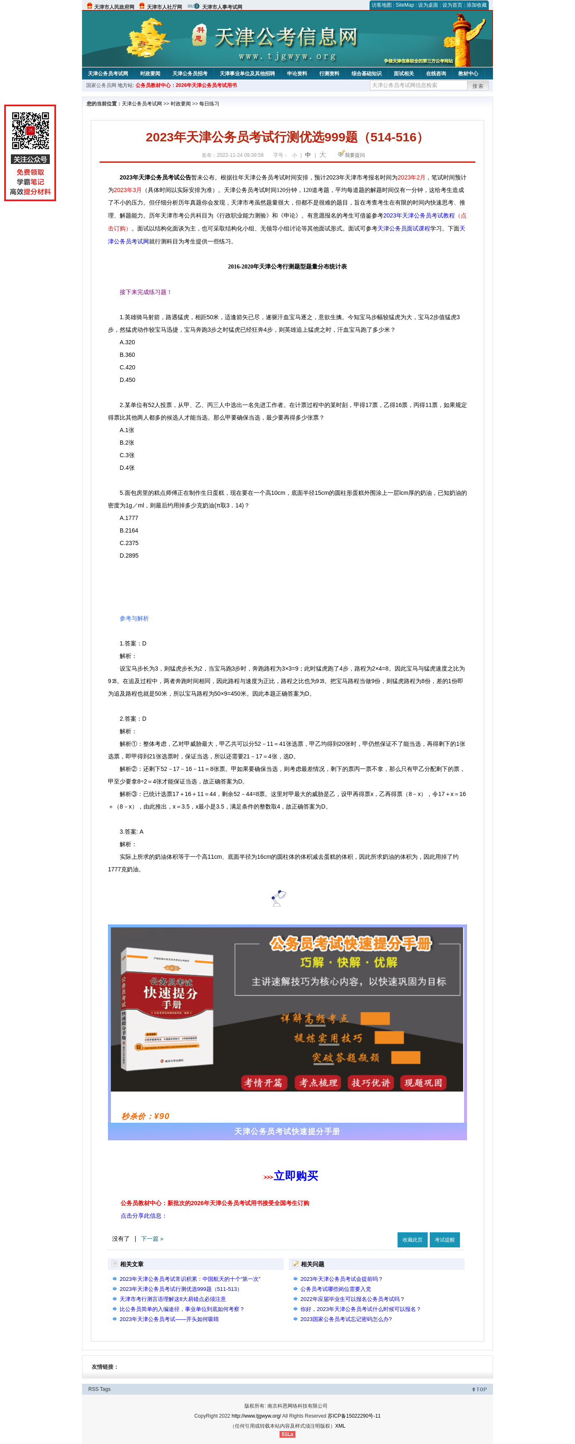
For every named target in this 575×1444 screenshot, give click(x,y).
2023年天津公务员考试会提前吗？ (341, 1279)
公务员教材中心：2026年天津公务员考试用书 (186, 85)
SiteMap (405, 5)
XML (340, 1426)
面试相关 (404, 74)
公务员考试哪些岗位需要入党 (335, 1289)
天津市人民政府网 (114, 7)
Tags (105, 1389)
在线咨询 (436, 74)
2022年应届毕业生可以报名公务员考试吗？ (352, 1299)
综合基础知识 (367, 74)
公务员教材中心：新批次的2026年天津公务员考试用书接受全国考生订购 (215, 1203)
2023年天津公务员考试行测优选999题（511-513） (181, 1289)
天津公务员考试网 (108, 74)
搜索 (478, 86)
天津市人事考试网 (222, 7)
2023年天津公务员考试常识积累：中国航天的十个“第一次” (190, 1279)
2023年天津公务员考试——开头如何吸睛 (169, 1319)
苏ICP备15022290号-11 (354, 1416)
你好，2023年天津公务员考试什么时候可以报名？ (360, 1309)
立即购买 (296, 1176)
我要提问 (355, 155)
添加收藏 (477, 5)
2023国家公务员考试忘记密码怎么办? (346, 1319)
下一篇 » (152, 1238)
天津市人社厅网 (164, 7)
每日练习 (209, 104)
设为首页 (452, 5)
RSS (93, 1389)
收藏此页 (413, 1240)
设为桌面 (428, 5)
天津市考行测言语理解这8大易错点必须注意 (173, 1299)
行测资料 (329, 74)
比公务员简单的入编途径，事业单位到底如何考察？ (182, 1309)
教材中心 (468, 74)
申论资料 (297, 74)
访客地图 (382, 5)
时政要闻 (150, 74)
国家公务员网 (101, 85)
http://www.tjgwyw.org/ (256, 1416)
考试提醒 (445, 1240)
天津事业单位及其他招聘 (247, 74)
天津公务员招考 (190, 74)
